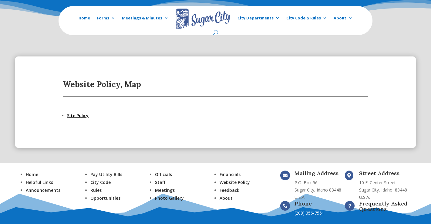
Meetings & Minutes (142, 18)
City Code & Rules (303, 18)
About (340, 18)
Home (84, 18)
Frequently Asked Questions (383, 206)
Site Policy (78, 115)
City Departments (255, 18)
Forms (103, 18)
